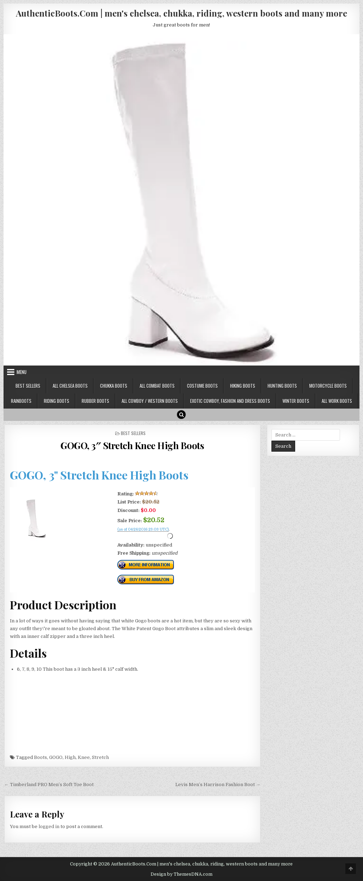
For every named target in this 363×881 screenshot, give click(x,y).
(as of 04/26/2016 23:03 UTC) (143, 529)
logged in (49, 826)
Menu (22, 371)
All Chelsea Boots (70, 385)
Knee (84, 757)
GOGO (56, 757)
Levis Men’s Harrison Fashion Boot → (217, 784)
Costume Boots (202, 385)
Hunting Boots (282, 385)
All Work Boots (337, 400)
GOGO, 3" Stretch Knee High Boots (99, 474)
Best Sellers (28, 385)
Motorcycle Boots (328, 385)
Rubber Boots (95, 400)
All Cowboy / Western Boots (150, 400)
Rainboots (21, 400)
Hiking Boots (242, 385)
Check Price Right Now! (141, 537)
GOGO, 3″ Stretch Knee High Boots (132, 445)
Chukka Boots (113, 385)
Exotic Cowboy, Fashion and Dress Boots (230, 400)
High (70, 757)
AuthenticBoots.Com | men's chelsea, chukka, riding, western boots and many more (181, 13)
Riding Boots (56, 400)
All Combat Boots (157, 385)
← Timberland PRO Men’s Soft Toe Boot (49, 784)
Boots (40, 757)
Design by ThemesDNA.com (181, 874)
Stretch (100, 757)
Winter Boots (295, 400)
